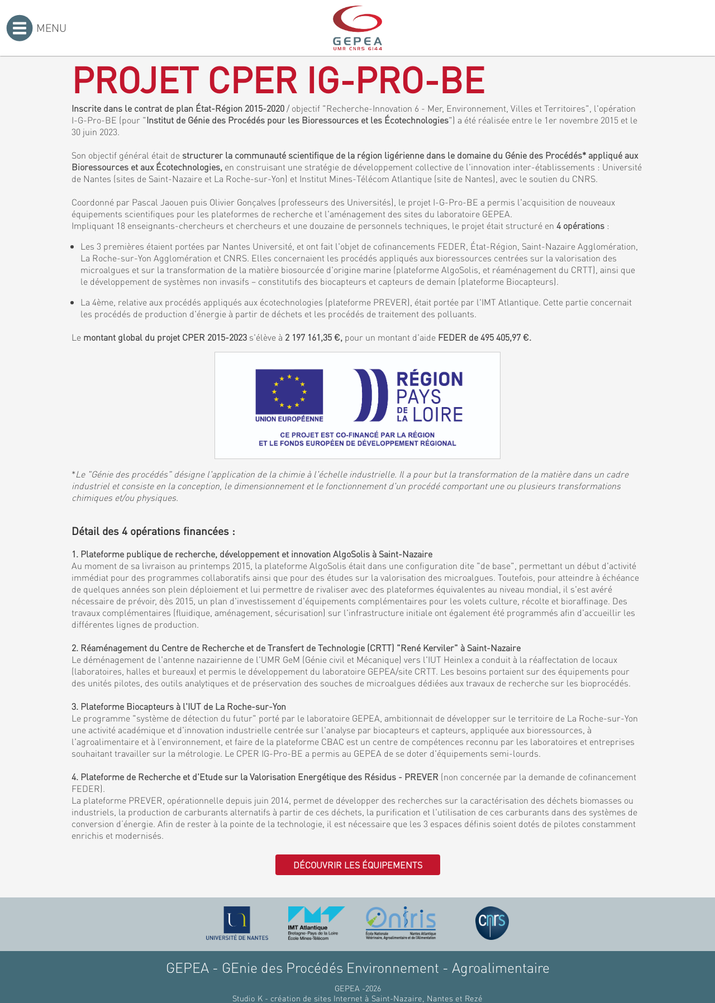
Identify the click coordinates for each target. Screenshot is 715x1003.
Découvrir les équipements (357, 865)
